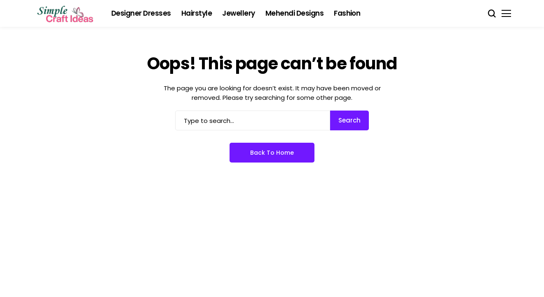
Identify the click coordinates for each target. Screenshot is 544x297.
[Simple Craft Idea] (66, 13)
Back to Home (272, 152)
